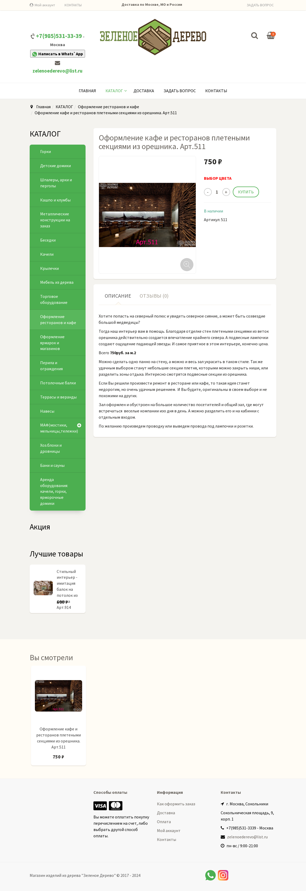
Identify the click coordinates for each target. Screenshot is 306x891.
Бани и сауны (52, 465)
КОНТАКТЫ (73, 5)
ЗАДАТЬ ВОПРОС (260, 5)
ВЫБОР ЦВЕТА (217, 178)
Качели (47, 254)
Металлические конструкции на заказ (55, 219)
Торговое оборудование (53, 299)
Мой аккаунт (45, 5)
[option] (58, 718)
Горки (45, 151)
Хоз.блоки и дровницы (51, 448)
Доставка (144, 90)
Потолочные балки (58, 382)
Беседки (48, 240)
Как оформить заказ (176, 803)
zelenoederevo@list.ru (57, 71)
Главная (87, 90)
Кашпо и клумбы (55, 200)
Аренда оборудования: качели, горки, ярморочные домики (54, 491)
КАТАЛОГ (114, 90)
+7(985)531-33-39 (59, 36)
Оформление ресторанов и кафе (108, 106)
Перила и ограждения (51, 365)
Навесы (47, 411)
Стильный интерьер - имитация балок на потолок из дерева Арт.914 (67, 589)
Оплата (164, 821)
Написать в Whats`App (57, 54)
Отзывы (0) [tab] (154, 295)
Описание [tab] (118, 295)
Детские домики (55, 165)
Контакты (216, 90)
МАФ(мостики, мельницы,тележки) (59, 428)
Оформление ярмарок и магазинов (52, 342)
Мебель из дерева (56, 282)
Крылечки (49, 268)
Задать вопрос (179, 90)
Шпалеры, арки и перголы (56, 182)
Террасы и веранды (58, 397)
